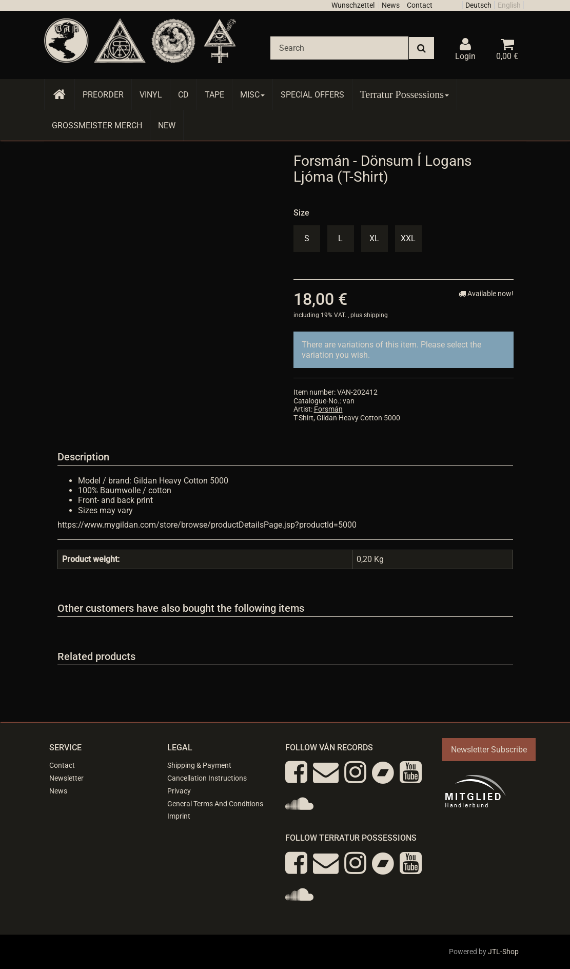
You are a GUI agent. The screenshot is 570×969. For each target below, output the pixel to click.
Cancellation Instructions (207, 778)
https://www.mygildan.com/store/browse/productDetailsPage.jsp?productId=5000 (207, 525)
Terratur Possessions (404, 94)
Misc (252, 95)
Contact (420, 5)
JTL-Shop (503, 951)
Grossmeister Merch (97, 125)
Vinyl (151, 95)
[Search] (339, 48)
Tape (214, 95)
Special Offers (312, 95)
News (391, 5)
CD (183, 95)
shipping (376, 315)
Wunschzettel (353, 5)
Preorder (103, 95)
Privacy (179, 791)
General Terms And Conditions (215, 804)
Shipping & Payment (199, 765)
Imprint (178, 816)
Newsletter (66, 778)
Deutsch (478, 5)
